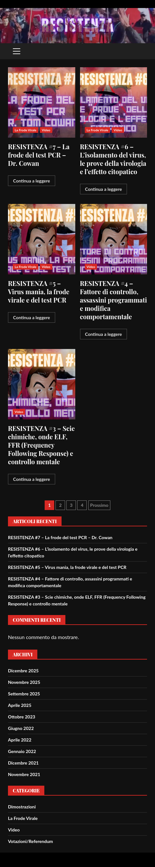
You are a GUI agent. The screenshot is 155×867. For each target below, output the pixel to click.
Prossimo (99, 505)
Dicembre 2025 (23, 670)
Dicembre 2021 (23, 763)
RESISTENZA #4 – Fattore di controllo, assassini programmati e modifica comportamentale (113, 239)
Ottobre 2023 (21, 716)
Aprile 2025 (19, 705)
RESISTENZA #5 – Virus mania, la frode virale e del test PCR (41, 239)
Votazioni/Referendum (30, 841)
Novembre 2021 (24, 774)
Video (46, 130)
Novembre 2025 (24, 682)
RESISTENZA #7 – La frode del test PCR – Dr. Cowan (41, 102)
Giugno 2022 (21, 728)
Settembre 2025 (24, 693)
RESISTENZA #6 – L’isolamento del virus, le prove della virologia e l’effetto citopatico (113, 102)
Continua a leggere (31, 180)
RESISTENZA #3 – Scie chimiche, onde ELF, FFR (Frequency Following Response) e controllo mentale (41, 384)
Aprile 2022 (19, 739)
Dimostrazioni (22, 806)
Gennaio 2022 (22, 751)
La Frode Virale (25, 130)
